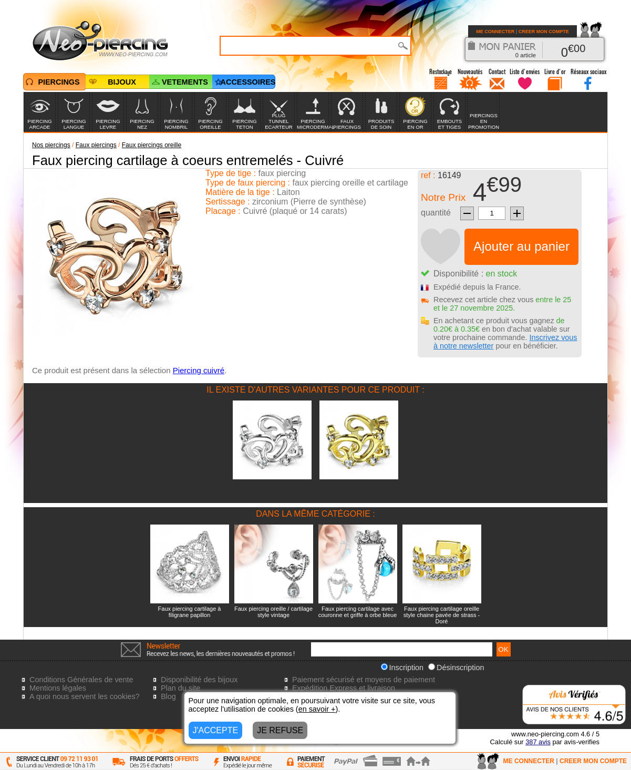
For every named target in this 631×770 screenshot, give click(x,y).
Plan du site (180, 688)
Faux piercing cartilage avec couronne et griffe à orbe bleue (357, 611)
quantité (436, 212)
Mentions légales (57, 688)
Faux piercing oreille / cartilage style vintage (273, 611)
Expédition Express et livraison (343, 688)
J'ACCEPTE (216, 730)
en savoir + (317, 709)
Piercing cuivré (198, 370)
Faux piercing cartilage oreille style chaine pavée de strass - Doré (442, 614)
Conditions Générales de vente (81, 679)
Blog (168, 696)
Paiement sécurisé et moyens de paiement (363, 679)
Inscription (402, 667)
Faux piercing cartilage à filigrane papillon (189, 611)
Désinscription (456, 667)
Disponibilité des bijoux (199, 679)
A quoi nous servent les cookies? (84, 696)
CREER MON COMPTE (544, 31)
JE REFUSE (280, 730)
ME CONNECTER (495, 31)
